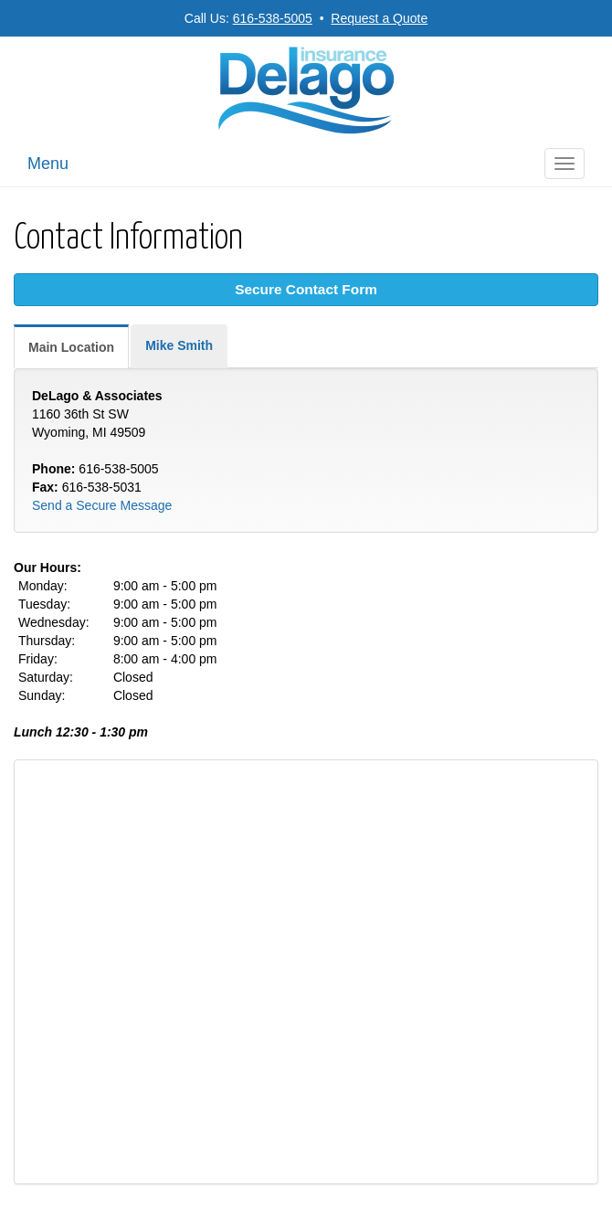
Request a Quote (379, 18)
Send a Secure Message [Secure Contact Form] (102, 505)
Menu (48, 163)
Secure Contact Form (306, 289)
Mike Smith (179, 345)
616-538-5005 (272, 18)
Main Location (71, 347)
